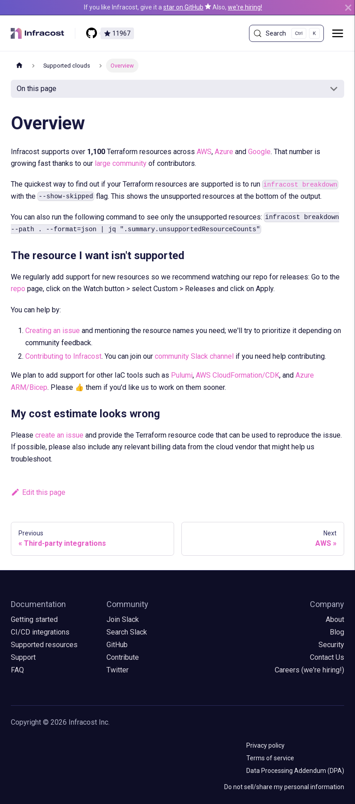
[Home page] (19, 66)
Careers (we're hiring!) (309, 670)
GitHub (117, 644)
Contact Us (327, 657)
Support (23, 657)
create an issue (59, 435)
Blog (337, 632)
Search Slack (126, 632)
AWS (204, 151)
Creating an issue (52, 330)
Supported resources (44, 644)
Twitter (117, 670)
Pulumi (182, 375)
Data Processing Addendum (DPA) (295, 770)
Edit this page (38, 492)
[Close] (348, 7)
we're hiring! (245, 7)
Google (259, 151)
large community (121, 163)
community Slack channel (194, 356)
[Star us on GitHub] (164, 33)
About (335, 619)
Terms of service (270, 758)
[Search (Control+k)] (286, 33)
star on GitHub (183, 7)
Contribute (122, 657)
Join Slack (122, 619)
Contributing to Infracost (63, 356)
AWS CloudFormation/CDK (237, 375)
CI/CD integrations (40, 632)
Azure (224, 151)
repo (18, 288)
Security (331, 644)
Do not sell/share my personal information (284, 786)
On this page (36, 88)
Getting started (34, 619)
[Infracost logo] (43, 33)
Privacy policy (265, 745)
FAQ (17, 670)
